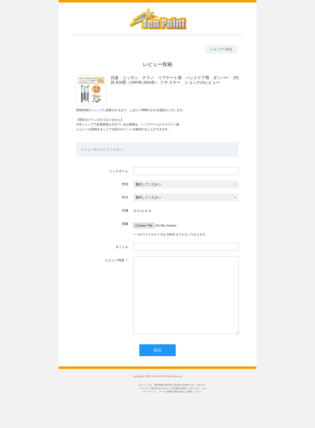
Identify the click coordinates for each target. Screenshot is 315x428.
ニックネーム (118, 171)
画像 (125, 224)
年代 (125, 197)
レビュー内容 (114, 260)
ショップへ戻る (221, 49)
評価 (125, 210)
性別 (125, 184)
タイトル (121, 247)
